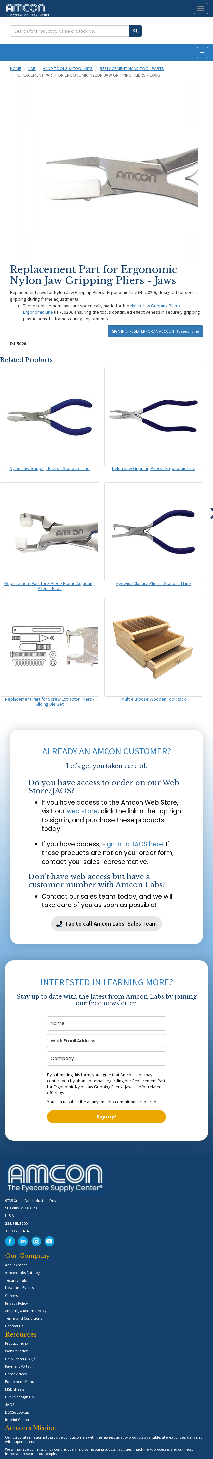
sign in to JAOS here (132, 844)
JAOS (9, 1404)
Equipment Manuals (22, 1381)
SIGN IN (118, 331)
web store (82, 811)
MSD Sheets (14, 1389)
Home (15, 68)
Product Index (16, 1343)
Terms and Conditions (23, 1318)
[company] (106, 1058)
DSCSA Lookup (17, 1412)
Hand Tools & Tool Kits (68, 68)
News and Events (19, 1287)
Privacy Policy (16, 1303)
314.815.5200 (16, 1223)
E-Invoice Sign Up (19, 1396)
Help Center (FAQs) (21, 1358)
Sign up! (106, 1116)
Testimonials (16, 1280)
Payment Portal (18, 1366)
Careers (11, 1295)
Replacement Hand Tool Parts (132, 68)
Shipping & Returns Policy (25, 1310)
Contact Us (14, 1325)
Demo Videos (16, 1373)
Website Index (16, 1350)
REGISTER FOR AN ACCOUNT (152, 331)
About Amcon (16, 1264)
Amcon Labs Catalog (22, 1272)
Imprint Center (17, 1419)
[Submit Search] (135, 31)
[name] (106, 1023)
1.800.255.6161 (18, 1231)
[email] (106, 1041)
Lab (32, 68)
